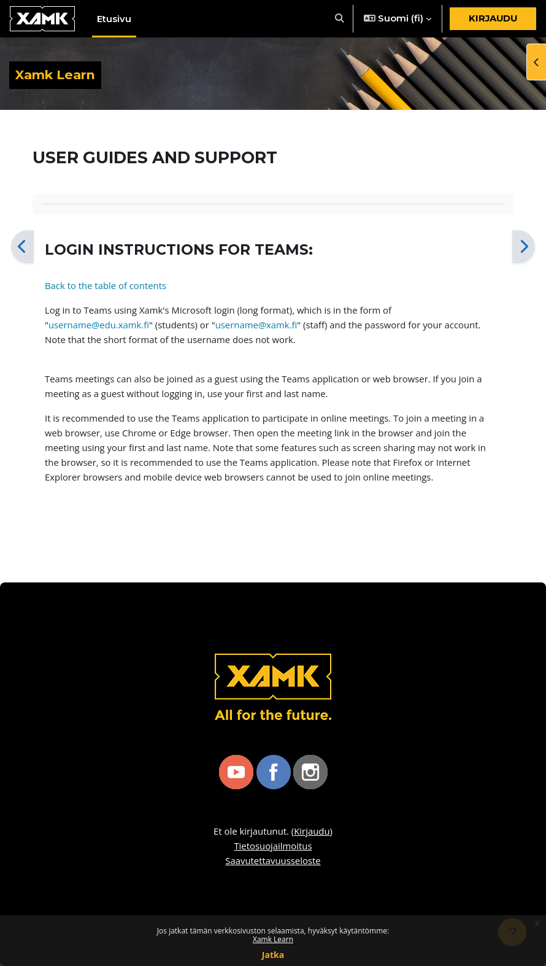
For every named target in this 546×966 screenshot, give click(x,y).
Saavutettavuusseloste (272, 860)
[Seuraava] (523, 246)
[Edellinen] (22, 246)
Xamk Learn (273, 939)
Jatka (273, 954)
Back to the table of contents (105, 285)
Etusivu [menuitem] (114, 19)
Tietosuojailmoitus (273, 846)
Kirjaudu (493, 18)
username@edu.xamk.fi (98, 325)
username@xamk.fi (256, 325)
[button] (339, 18)
